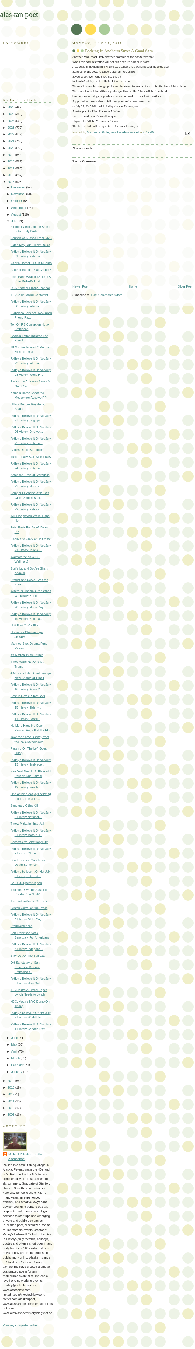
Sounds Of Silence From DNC (31, 238)
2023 (11, 127)
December (18, 187)
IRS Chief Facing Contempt (29, 294)
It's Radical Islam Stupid (27, 655)
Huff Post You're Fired (25, 625)
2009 (11, 1114)
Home (133, 286)
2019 (11, 154)
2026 (11, 107)
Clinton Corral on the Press (29, 908)
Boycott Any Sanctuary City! (29, 842)
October (17, 200)
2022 (11, 134)
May (14, 1044)
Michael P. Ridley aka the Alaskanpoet (25, 1156)
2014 (11, 1080)
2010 (11, 1107)
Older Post (185, 286)
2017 (11, 168)
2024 (11, 121)
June (15, 1037)
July (14, 221)
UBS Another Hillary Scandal (30, 288)
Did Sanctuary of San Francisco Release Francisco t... (25, 967)
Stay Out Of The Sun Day (28, 955)
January (17, 1071)
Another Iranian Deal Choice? (31, 269)
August (16, 214)
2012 (11, 1094)
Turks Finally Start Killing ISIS (31, 456)
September (19, 207)
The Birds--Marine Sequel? (29, 901)
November (18, 194)
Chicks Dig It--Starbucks (27, 449)
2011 (11, 1101)
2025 (11, 114)
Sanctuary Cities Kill (24, 805)
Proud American (22, 926)
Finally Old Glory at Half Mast (31, 538)
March (16, 1058)
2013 (11, 1087)
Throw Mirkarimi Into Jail (27, 823)
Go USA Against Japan (26, 883)
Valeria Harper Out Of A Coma (31, 263)
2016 (11, 175)
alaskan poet (19, 14)
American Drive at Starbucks (30, 475)
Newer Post (80, 286)
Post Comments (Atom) (107, 294)
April (14, 1051)
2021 (11, 141)
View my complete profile (20, 1325)
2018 (11, 161)
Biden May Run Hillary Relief (30, 245)
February (17, 1064)
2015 (11, 181)
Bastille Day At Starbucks (28, 696)
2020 (11, 148)
